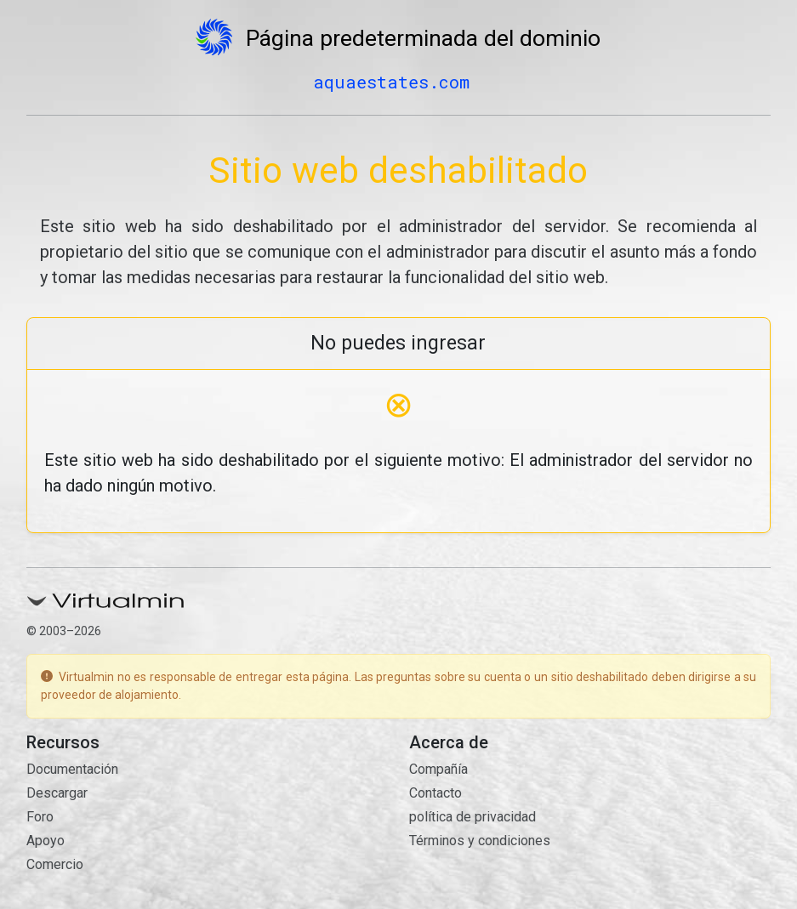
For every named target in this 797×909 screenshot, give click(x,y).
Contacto (435, 793)
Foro (40, 817)
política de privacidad (472, 817)
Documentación (72, 769)
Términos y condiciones (479, 840)
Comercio (54, 864)
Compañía (438, 769)
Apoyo (45, 840)
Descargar (57, 793)
